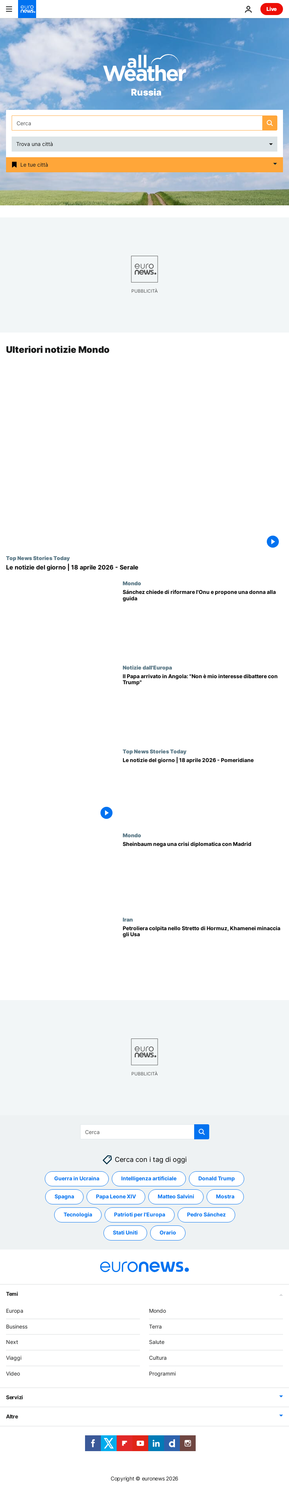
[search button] (269, 123)
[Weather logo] (144, 70)
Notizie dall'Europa (147, 667)
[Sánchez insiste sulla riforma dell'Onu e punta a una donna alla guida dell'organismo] (203, 622)
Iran (128, 919)
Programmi (162, 1373)
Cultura (158, 1357)
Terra (155, 1326)
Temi (12, 1294)
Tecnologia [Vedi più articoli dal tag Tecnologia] (78, 1215)
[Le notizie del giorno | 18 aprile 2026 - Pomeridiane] (203, 790)
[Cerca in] (144, 123)
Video (13, 1373)
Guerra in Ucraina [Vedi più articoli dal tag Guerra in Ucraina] (76, 1178)
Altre (12, 1416)
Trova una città (34, 144)
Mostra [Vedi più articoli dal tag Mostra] (225, 1196)
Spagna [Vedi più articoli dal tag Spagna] (64, 1196)
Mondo (132, 583)
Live (271, 9)
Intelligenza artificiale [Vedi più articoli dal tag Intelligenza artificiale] (148, 1178)
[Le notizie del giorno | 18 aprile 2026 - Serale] (144, 567)
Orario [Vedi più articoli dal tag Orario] (168, 1233)
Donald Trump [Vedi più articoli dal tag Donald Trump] (216, 1178)
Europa (14, 1310)
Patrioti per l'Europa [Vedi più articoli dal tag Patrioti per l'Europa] (139, 1215)
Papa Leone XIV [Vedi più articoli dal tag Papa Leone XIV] (116, 1196)
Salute (156, 1342)
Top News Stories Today (38, 558)
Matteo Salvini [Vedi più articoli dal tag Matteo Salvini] (176, 1196)
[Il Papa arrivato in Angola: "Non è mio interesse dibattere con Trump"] (203, 706)
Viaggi (13, 1357)
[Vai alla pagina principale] (27, 9)
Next (12, 1342)
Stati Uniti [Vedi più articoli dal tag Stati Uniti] (125, 1233)
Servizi (14, 1397)
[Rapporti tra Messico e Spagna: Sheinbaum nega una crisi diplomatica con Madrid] (203, 874)
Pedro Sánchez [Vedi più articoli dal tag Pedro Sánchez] (206, 1215)
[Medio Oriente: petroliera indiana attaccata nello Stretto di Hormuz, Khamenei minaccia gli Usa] (203, 958)
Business (16, 1326)
